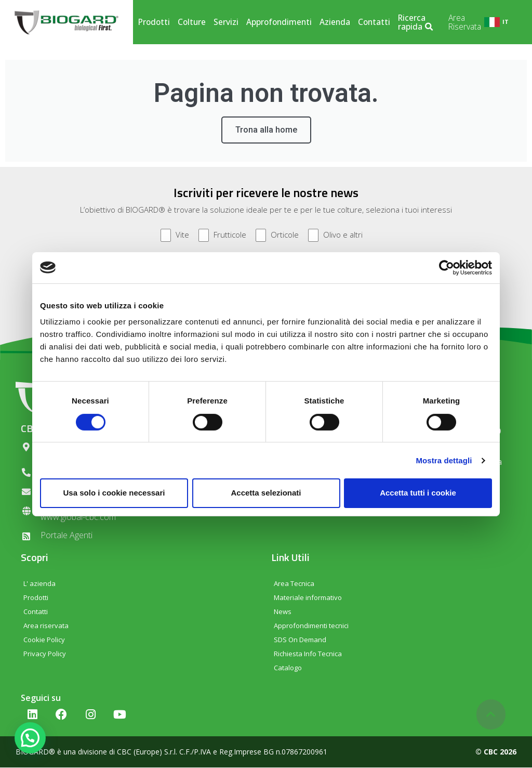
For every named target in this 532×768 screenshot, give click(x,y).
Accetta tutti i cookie (418, 492)
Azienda (335, 22)
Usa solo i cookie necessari (114, 492)
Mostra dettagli (444, 460)
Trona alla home (266, 130)
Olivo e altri (335, 235)
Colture (192, 22)
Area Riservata (464, 22)
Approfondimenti (279, 22)
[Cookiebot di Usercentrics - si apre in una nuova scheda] (446, 267)
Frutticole (222, 235)
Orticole (277, 235)
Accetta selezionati (266, 492)
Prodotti (154, 22)
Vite (175, 235)
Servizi (226, 22)
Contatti (374, 22)
